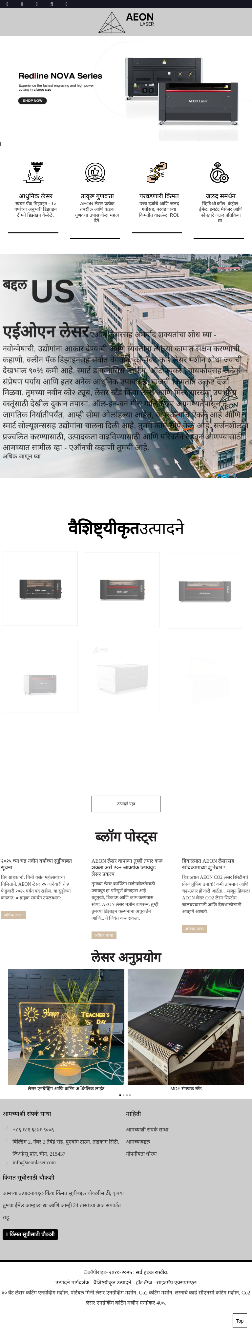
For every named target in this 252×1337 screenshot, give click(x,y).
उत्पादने (126, 528)
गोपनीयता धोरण (141, 1154)
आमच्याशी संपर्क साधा (147, 1129)
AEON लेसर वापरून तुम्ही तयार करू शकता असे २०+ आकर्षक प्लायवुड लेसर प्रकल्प (114, 867)
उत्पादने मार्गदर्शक (72, 1282)
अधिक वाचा (91, 935)
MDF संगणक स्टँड (186, 1030)
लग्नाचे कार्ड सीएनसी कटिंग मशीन (207, 1292)
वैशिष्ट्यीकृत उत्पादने (112, 1282)
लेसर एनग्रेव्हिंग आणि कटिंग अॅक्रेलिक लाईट (66, 1030)
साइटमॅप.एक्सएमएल (177, 1282)
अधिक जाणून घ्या (22, 463)
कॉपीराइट (97, 1272)
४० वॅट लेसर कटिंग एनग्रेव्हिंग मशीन (35, 1292)
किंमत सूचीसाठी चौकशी (32, 1234)
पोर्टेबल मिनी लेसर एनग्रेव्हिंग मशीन (103, 1292)
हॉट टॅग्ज (144, 1282)
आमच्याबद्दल (138, 1142)
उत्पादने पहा (126, 804)
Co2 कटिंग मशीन (155, 1292)
